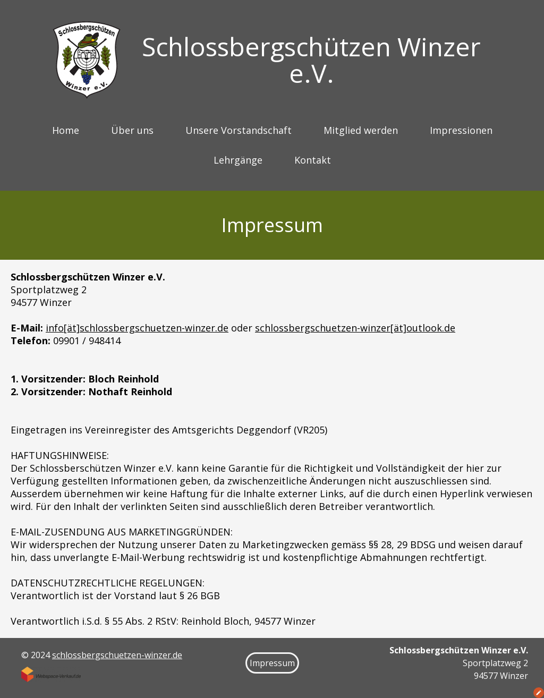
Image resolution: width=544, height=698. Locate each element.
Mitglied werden (361, 130)
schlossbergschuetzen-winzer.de (117, 655)
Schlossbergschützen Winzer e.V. (311, 59)
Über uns (132, 130)
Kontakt (312, 160)
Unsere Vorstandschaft (238, 130)
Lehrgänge (238, 160)
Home (65, 130)
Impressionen (461, 130)
